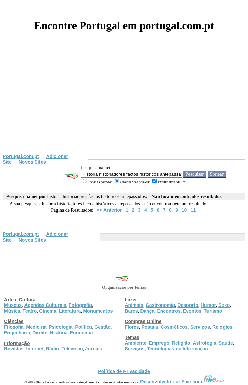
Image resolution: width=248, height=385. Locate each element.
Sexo (224, 305)
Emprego (159, 343)
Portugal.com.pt (21, 156)
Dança (147, 311)
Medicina (36, 327)
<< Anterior (109, 210)
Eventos (192, 311)
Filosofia (14, 327)
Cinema (47, 311)
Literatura (70, 311)
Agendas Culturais (45, 305)
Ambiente (136, 343)
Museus (13, 305)
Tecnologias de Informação (177, 348)
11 (193, 210)
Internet (35, 348)
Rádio (52, 348)
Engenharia (17, 332)
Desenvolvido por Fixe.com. (182, 381)
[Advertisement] (124, 102)
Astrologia (204, 343)
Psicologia (60, 327)
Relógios (222, 327)
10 (184, 210)
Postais (150, 327)
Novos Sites (32, 162)
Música (12, 311)
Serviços (200, 327)
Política (83, 327)
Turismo (213, 311)
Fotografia (80, 305)
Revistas (14, 348)
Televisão (72, 348)
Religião (181, 343)
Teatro (29, 311)
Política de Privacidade (124, 371)
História (59, 332)
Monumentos (98, 311)
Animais (134, 305)
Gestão (102, 327)
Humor (208, 305)
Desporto (187, 305)
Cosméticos (174, 327)
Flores (132, 327)
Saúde (226, 343)
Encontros (168, 311)
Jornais (93, 348)
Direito (39, 332)
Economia (81, 332)
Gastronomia (160, 305)
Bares (131, 311)
